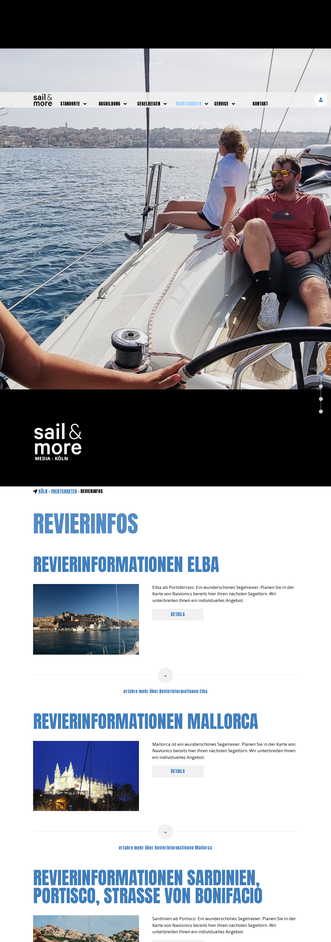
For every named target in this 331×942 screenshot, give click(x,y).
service (221, 11)
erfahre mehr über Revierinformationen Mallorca (165, 755)
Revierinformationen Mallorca (145, 629)
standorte (70, 11)
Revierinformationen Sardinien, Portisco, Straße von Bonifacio (148, 794)
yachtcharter (189, 11)
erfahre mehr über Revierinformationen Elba (165, 599)
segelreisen (148, 11)
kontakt (260, 11)
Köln (42, 399)
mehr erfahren (272, 930)
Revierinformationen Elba (126, 472)
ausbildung (109, 11)
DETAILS (178, 522)
